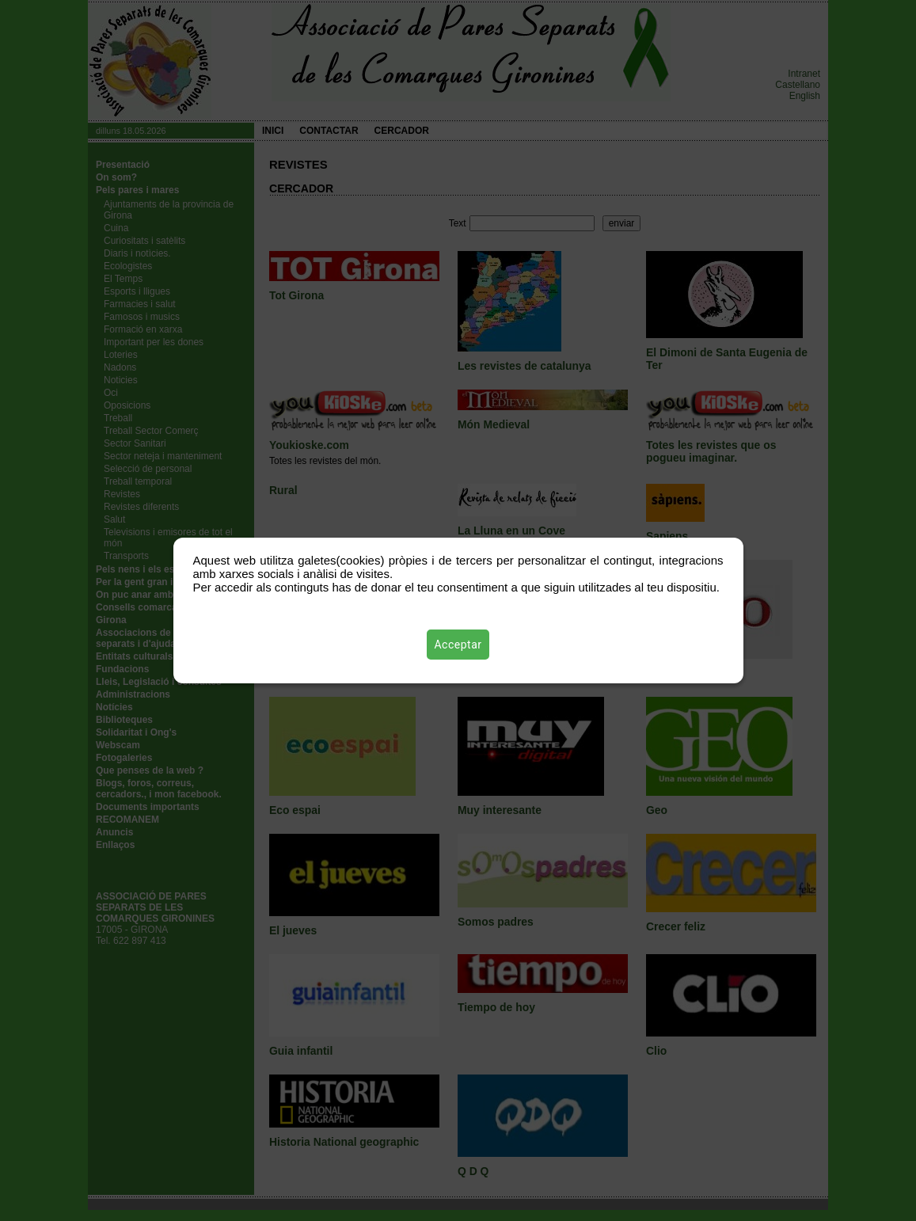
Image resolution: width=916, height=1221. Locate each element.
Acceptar (458, 644)
